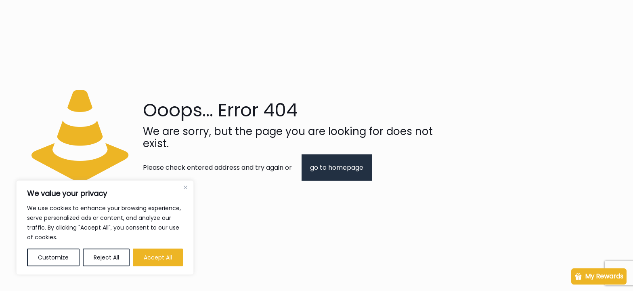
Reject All (106, 257)
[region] (105, 227)
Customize (53, 257)
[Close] (185, 187)
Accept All (158, 257)
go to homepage (336, 167)
